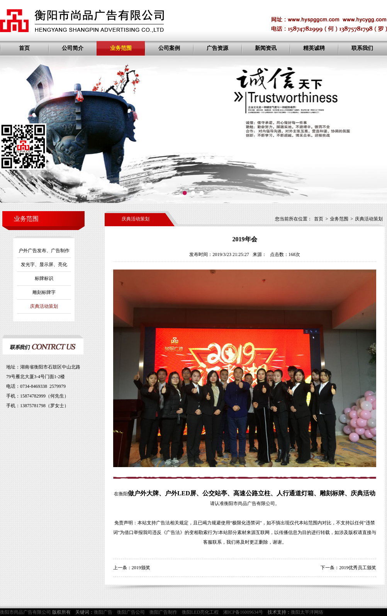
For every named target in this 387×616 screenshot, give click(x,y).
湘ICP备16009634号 (243, 612)
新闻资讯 (266, 48)
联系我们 (362, 48)
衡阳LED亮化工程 (200, 612)
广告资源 (217, 48)
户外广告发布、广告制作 (44, 250)
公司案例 (169, 48)
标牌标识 (44, 278)
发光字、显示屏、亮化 (44, 264)
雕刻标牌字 (44, 292)
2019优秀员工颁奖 (357, 567)
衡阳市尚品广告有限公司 (249, 503)
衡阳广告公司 (131, 612)
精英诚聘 (314, 48)
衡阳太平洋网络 (307, 612)
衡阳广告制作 (163, 612)
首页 (24, 48)
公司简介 (72, 48)
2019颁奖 (141, 567)
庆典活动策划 (44, 306)
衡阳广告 (103, 612)
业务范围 (121, 48)
